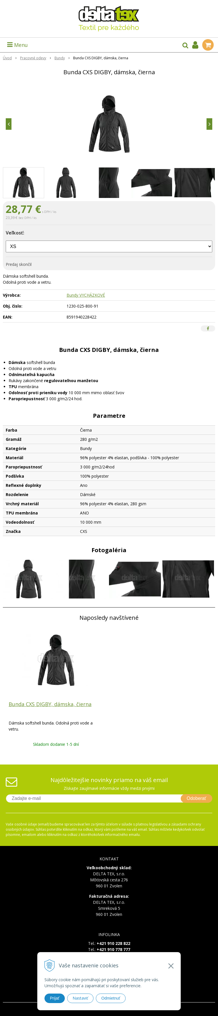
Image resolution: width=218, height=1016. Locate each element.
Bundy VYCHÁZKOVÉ (86, 295)
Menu (17, 44)
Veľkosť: (15, 233)
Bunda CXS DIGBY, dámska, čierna (50, 704)
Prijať (54, 998)
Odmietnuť (110, 998)
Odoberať (196, 798)
